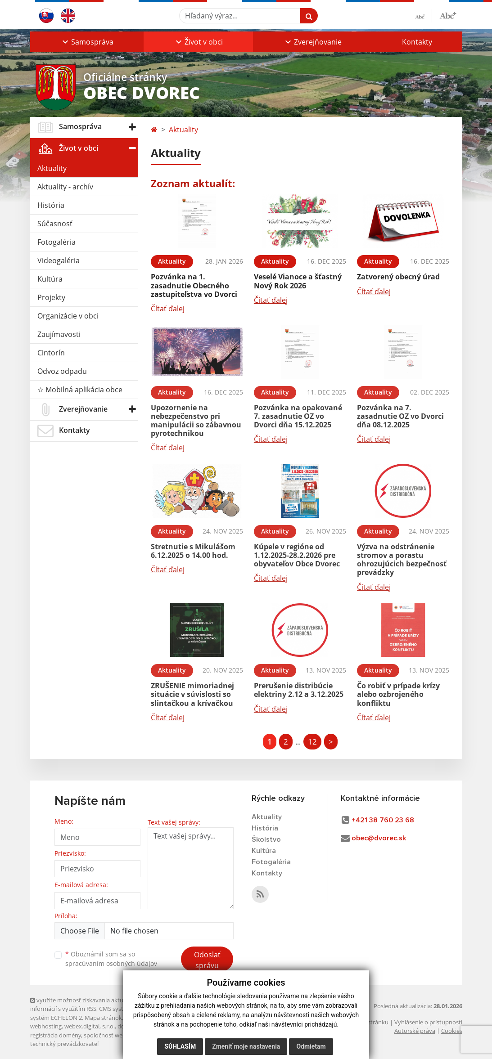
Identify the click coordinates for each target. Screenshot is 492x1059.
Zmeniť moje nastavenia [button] (246, 1046)
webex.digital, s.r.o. (89, 1026)
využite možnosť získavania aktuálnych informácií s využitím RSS (85, 1004)
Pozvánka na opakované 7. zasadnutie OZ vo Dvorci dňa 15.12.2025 (298, 416)
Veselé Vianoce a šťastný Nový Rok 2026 (298, 281)
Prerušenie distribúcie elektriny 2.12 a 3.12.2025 (298, 690)
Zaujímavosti (59, 334)
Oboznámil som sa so (111, 959)
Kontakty (417, 42)
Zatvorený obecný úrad (398, 277)
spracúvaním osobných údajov (111, 963)
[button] (87, 41)
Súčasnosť (54, 224)
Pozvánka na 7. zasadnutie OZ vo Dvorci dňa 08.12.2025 (400, 416)
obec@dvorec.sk (379, 838)
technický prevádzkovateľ (64, 1044)
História (50, 205)
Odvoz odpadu (62, 371)
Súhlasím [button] (180, 1046)
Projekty (51, 297)
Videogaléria (58, 260)
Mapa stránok (103, 1018)
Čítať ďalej (168, 309)
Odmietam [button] (310, 1046)
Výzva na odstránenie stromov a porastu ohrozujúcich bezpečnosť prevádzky (402, 560)
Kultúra (50, 279)
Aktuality (52, 168)
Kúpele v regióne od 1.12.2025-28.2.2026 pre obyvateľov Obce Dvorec (297, 555)
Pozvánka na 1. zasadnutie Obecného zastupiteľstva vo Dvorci (194, 285)
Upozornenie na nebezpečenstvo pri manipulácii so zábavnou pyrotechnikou (196, 421)
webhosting (46, 1026)
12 (312, 741)
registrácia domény (55, 1035)
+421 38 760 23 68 (383, 820)
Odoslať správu (207, 960)
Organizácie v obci (68, 316)
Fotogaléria (56, 242)
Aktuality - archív (65, 187)
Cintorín (51, 353)
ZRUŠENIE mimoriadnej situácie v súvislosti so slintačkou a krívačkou (192, 694)
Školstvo (266, 839)
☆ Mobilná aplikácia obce (79, 390)
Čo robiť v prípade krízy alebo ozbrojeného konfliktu (398, 694)
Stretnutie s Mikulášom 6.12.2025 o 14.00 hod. (193, 551)
